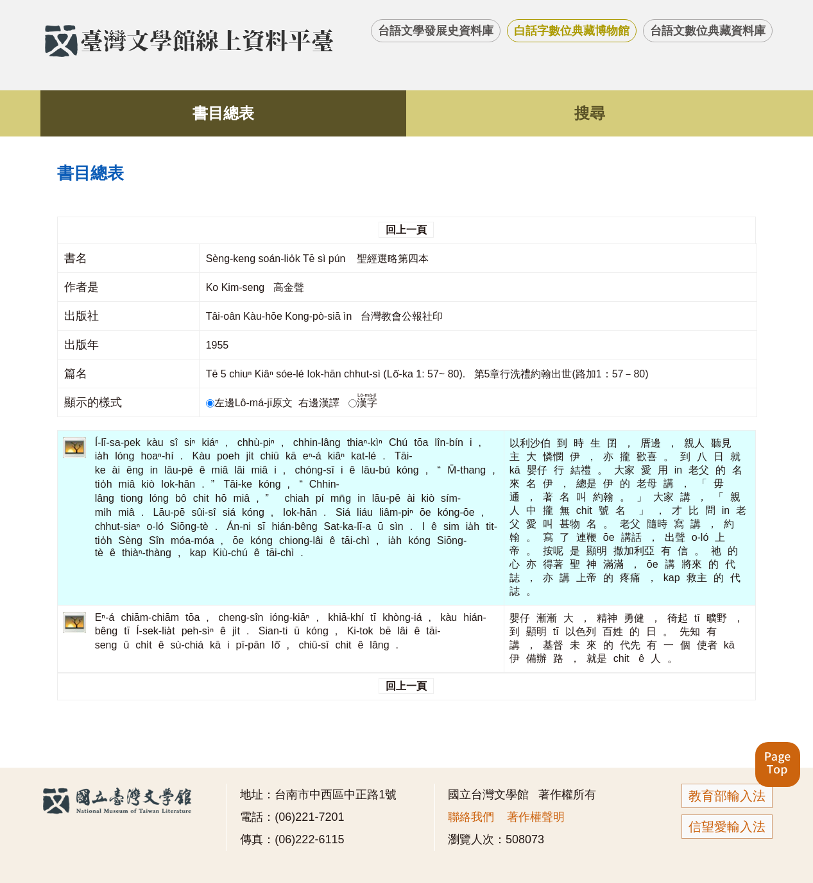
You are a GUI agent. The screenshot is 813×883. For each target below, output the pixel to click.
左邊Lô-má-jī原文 (251, 402)
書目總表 (223, 113)
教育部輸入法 (727, 796)
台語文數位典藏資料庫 (708, 30)
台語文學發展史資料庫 (435, 30)
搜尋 (589, 113)
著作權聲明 (536, 817)
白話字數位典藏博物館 (571, 30)
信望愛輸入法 (727, 827)
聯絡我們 (471, 817)
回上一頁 (406, 229)
